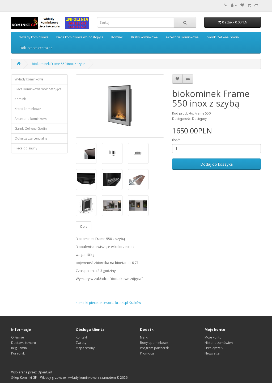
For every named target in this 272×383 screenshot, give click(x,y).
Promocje (147, 353)
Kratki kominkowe (144, 37)
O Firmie (17, 337)
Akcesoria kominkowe (182, 37)
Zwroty (81, 342)
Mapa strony (85, 348)
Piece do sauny (26, 148)
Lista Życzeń (214, 348)
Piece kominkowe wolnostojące (79, 37)
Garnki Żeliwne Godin (223, 37)
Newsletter (213, 353)
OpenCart (44, 372)
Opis (83, 226)
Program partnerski (154, 348)
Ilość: (176, 140)
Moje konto (213, 337)
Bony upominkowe (154, 342)
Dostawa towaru (23, 342)
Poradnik (18, 353)
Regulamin (19, 348)
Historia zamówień (219, 342)
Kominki (117, 37)
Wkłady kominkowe (33, 37)
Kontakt (81, 337)
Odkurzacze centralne (35, 48)
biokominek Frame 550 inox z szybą (59, 64)
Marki (144, 337)
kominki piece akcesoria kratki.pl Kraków (108, 302)
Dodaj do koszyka (216, 164)
